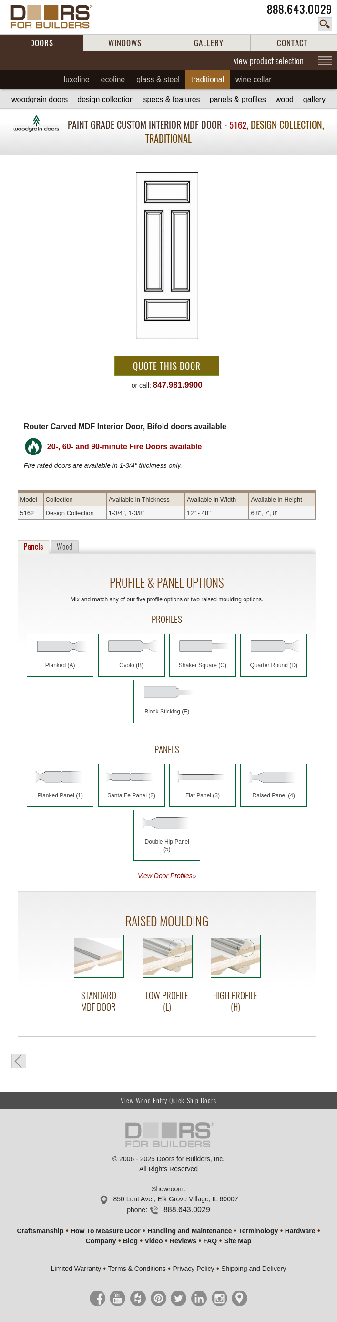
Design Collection (105, 99)
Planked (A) (60, 665)
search (325, 24)
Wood (285, 99)
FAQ (210, 1241)
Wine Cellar (253, 79)
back (18, 1061)
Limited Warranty (76, 1268)
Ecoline (113, 79)
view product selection (269, 60)
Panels (33, 547)
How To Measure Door (106, 1231)
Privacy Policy (193, 1268)
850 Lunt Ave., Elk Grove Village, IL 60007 (175, 1199)
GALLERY (209, 43)
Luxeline (76, 79)
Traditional (207, 79)
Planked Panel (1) (60, 795)
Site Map (238, 1241)
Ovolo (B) (131, 665)
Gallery (314, 99)
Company (101, 1241)
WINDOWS (125, 43)
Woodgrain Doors (39, 99)
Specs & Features (171, 99)
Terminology (258, 1231)
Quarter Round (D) (273, 665)
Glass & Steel (158, 79)
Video (154, 1241)
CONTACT (292, 43)
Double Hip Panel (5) (167, 845)
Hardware (300, 1231)
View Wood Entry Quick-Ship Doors (168, 1100)
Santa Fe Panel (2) (131, 795)
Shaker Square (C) (202, 665)
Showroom (168, 1189)
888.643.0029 (299, 9)
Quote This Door (167, 366)
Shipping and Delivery (253, 1268)
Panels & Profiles (237, 99)
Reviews (183, 1241)
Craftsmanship (40, 1231)
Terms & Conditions (137, 1268)
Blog (130, 1241)
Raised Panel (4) (274, 795)
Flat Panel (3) (202, 795)
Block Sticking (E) (166, 711)
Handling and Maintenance (189, 1231)
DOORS (41, 43)
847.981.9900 (178, 385)
